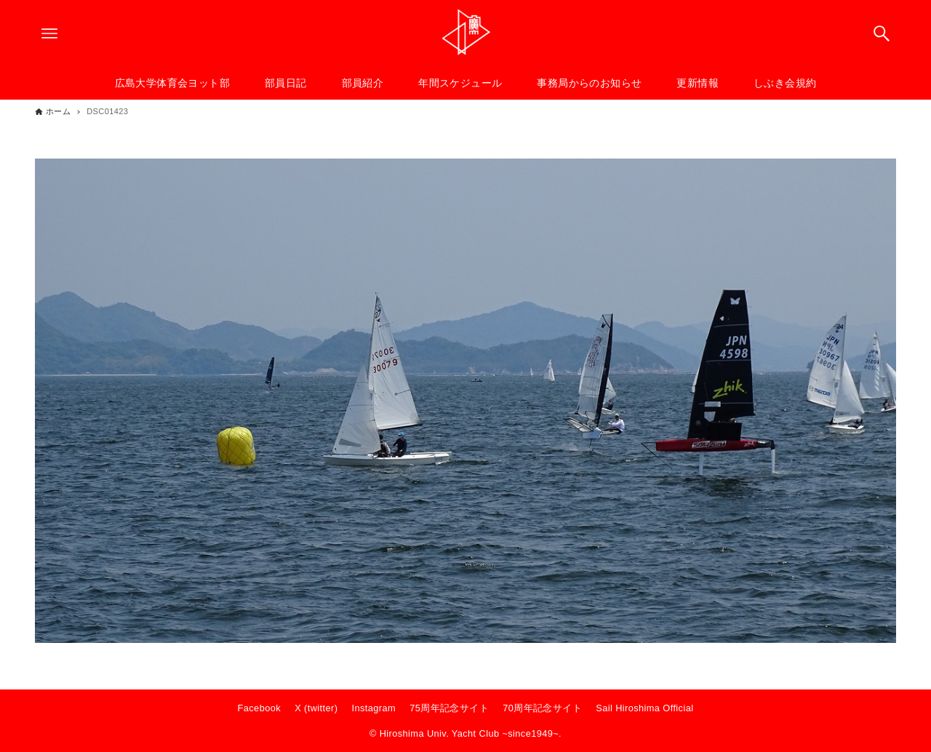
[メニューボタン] (49, 33)
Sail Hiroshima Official (644, 708)
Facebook (259, 708)
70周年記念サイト (542, 708)
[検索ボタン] (881, 33)
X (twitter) (316, 708)
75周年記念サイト (449, 708)
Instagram (374, 708)
